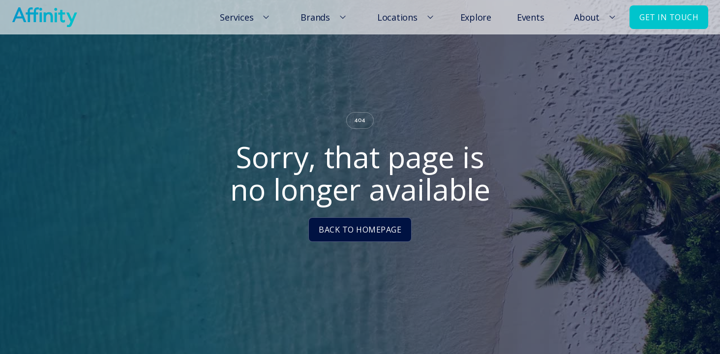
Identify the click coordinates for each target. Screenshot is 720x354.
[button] (243, 17)
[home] (44, 17)
